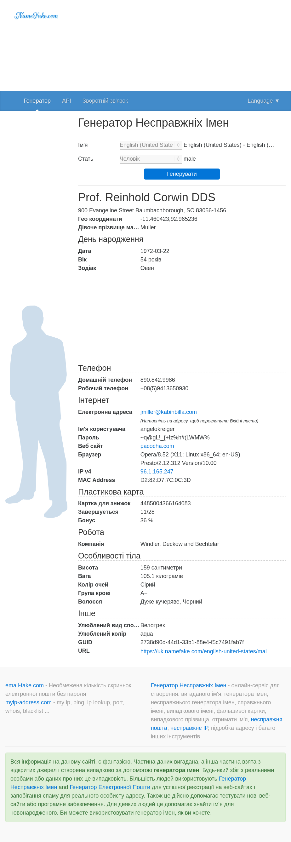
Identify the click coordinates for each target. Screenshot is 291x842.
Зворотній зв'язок (105, 101)
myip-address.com (28, 702)
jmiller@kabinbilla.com (168, 412)
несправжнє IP (189, 728)
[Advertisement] (182, 44)
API (66, 101)
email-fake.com (25, 685)
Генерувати (182, 174)
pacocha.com (157, 446)
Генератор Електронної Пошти (110, 787)
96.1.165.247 (157, 471)
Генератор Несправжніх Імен (189, 685)
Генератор (37, 101)
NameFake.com (36, 15)
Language (264, 101)
